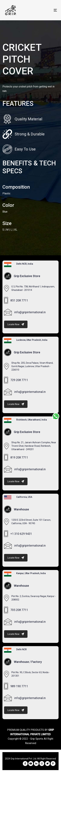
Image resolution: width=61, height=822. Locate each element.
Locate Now (15, 324)
